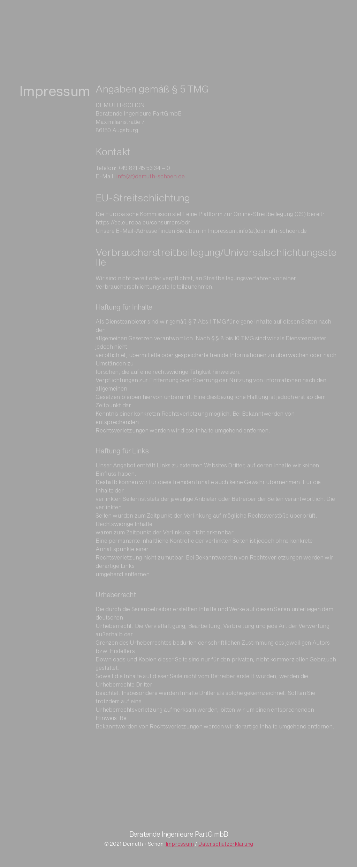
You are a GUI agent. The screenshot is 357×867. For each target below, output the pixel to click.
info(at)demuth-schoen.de (150, 183)
